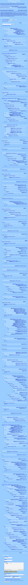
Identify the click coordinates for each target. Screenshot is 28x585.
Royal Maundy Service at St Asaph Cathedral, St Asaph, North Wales (13, 91)
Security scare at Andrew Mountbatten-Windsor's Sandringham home (13, 38)
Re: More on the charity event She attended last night (14, 104)
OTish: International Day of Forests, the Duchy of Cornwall (11, 348)
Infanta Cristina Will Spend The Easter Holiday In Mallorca (11, 148)
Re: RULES (13, 161)
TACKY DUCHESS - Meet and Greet (10, 525)
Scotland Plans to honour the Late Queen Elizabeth (10, 273)
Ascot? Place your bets (6, 28)
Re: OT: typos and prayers (10, 320)
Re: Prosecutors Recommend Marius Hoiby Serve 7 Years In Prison (15, 216)
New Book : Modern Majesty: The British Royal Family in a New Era (13, 240)
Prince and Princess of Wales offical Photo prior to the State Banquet (15, 402)
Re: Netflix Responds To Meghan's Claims (15, 502)
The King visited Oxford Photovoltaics (8, 265)
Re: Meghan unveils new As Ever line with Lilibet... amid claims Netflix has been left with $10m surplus (16, 443)
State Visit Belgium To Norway (7, 296)
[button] (22, 578)
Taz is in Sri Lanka (7, 499)
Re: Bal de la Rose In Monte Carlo (11, 285)
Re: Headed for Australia (10, 486)
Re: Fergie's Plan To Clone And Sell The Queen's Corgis (13, 141)
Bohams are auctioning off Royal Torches (9, 407)
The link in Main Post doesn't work (9, 353)
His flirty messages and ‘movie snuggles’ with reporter (13, 54)
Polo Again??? (6, 112)
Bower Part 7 (6, 431)
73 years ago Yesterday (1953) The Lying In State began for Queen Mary (14, 197)
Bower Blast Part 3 (7, 425)
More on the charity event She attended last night (12, 102)
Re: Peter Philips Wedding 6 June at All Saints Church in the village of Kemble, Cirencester (18, 78)
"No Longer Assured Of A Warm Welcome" (20, 495)
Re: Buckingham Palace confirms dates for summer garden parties (15, 303)
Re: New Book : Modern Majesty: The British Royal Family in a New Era (15, 242)
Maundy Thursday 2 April (6, 413)
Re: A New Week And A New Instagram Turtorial (15, 118)
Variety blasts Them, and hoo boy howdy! (11, 436)
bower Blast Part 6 (7, 430)
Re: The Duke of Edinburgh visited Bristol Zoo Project (13, 370)
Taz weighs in (6, 114)
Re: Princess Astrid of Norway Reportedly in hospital (12, 223)
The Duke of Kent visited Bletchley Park (8, 247)
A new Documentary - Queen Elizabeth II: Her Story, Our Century (12, 173)
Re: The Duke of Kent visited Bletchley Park (11, 248)
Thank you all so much (7, 325)
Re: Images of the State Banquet (11, 377)
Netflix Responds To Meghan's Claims (12, 500)
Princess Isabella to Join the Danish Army (9, 181)
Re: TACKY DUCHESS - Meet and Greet (14, 533)
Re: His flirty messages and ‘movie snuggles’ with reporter (17, 57)
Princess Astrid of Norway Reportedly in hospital (10, 221)
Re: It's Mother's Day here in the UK (10, 474)
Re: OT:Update (6, 261)
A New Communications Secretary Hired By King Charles (11, 344)
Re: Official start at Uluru (10, 463)
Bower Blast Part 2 (9, 541)
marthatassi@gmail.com (13, 7)
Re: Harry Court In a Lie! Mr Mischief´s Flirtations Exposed (17, 62)
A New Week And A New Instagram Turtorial (13, 116)
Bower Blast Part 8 (7, 432)
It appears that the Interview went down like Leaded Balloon (14, 314)
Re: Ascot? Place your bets (8, 29)
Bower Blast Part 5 (7, 428)
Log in (9, 563)
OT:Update (4, 260)
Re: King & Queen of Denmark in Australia (11, 467)
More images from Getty (8, 292)
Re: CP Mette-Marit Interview (9, 309)
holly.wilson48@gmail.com (4, 8)
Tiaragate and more (5, 50)
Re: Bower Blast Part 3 (9, 426)
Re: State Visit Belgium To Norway (9, 297)
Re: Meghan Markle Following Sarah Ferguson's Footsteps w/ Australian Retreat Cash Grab (17, 518)
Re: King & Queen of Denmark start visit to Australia (12, 460)
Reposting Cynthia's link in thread (9, 505)
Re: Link (9, 101)
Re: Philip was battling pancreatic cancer (10, 185)
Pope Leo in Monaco (5, 201)
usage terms (16, 10)
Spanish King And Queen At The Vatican (8, 352)
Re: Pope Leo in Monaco (8, 202)
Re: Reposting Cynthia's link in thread (12, 506)
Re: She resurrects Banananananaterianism (13, 543)
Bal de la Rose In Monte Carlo (7, 284)
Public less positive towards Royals (8, 338)
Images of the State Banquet (8, 376)
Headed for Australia (7, 485)
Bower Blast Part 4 (7, 427)
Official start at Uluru (7, 462)
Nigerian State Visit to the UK (7, 375)
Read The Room (6, 115)
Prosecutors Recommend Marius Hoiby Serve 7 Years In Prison (12, 208)
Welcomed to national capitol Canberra (10, 465)
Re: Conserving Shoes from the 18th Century (11, 86)
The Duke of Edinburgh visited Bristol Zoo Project (10, 369)
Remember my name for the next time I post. (12, 580)
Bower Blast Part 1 (9, 540)
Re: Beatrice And (7, 132)
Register (13, 563)
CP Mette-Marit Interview (6, 308)
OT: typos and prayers (5, 319)
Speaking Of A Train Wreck (15, 110)
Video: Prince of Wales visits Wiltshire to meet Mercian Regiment (14, 235)
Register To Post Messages (4, 17)
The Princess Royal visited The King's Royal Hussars (11, 169)
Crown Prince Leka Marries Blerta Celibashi (9, 454)
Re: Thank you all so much (10, 326)
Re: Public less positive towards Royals (10, 339)
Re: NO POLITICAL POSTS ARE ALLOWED (13, 155)
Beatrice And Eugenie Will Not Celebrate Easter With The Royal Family (15, 125)
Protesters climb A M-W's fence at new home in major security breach (15, 45)
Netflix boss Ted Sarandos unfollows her (10, 99)
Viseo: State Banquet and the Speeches (10, 400)
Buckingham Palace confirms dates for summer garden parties (12, 301)
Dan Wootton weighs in (9, 438)
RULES (11, 160)
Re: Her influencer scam (10, 66)
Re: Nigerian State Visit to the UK (9, 379)
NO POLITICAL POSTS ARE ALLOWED (10, 154)
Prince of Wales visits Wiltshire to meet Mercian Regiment (11, 234)
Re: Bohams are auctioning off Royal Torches (11, 408)
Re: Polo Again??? (9, 113)
